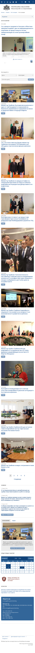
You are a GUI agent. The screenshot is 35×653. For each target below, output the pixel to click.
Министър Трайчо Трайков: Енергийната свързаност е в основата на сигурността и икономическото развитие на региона (15, 318)
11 (26, 572)
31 (22, 578)
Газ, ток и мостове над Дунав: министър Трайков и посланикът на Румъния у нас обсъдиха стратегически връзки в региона (16, 150)
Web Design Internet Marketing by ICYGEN (26, 651)
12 (31, 572)
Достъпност (5, 643)
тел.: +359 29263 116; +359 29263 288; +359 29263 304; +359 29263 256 (17, 612)
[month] (20, 565)
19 (31, 574)
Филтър (31, 86)
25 (26, 576)
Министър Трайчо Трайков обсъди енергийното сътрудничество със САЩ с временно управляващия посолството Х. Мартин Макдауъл (15, 357)
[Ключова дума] (14, 85)
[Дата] (9, 81)
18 (26, 574)
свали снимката (17, 59)
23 (17, 576)
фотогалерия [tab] (5, 527)
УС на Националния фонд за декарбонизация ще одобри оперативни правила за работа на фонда (15, 497)
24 (22, 576)
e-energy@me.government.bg (9, 607)
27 (3, 578)
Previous (4, 536)
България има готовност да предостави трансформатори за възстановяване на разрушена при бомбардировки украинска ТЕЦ (17, 225)
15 (12, 574)
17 (22, 574)
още (3, 119)
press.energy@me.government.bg (10, 614)
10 (22, 572)
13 (3, 574)
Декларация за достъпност (18, 643)
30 (17, 578)
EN (22, 2)
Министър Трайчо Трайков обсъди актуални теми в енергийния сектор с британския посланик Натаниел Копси (16, 435)
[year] (16, 565)
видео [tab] (14, 527)
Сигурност (5, 645)
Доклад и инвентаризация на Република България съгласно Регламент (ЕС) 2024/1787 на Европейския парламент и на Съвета (16, 598)
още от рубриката (7, 521)
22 (12, 576)
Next (31, 536)
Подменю (4, 16)
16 (17, 574)
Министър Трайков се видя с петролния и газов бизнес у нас (17, 473)
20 (3, 576)
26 (31, 576)
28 (8, 578)
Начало (2, 12)
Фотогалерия (14, 12)
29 (12, 578)
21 (8, 576)
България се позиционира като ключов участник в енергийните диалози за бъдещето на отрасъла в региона (17, 397)
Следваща (17, 486)
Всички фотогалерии (17, 554)
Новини (7, 12)
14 (8, 574)
